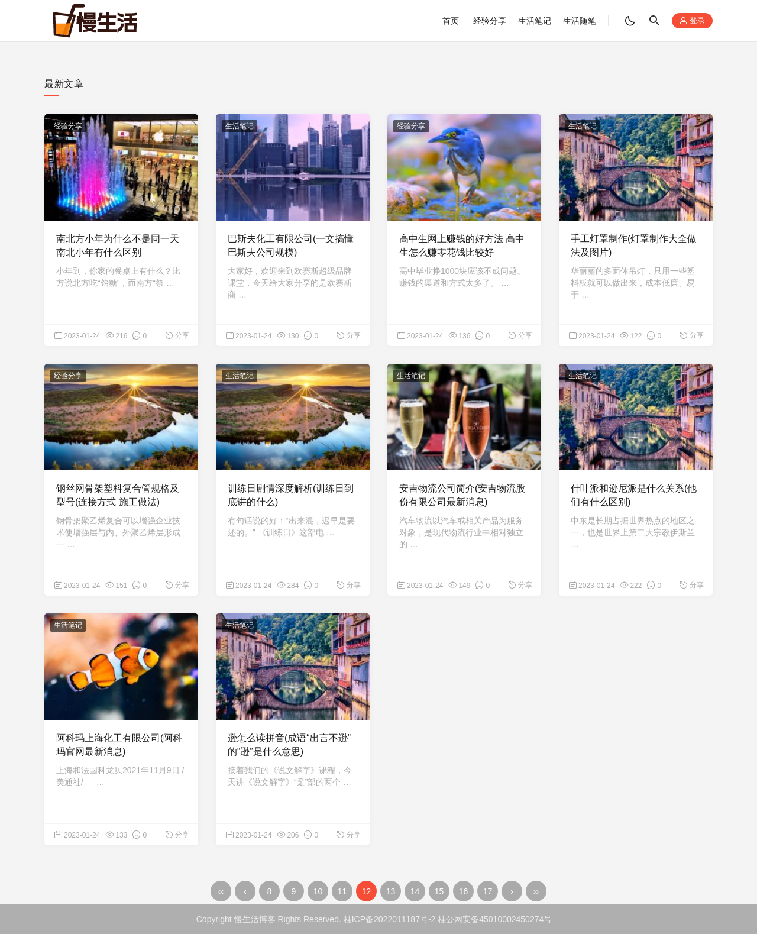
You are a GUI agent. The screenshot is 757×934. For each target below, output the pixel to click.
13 (391, 891)
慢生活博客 (255, 919)
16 (463, 891)
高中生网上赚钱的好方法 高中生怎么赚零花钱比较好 (462, 245)
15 (439, 891)
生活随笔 (579, 20)
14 (415, 891)
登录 (692, 21)
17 (488, 891)
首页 (450, 20)
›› (536, 891)
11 (342, 891)
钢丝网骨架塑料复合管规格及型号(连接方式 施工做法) (117, 494)
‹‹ (221, 891)
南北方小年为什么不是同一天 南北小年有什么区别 (117, 245)
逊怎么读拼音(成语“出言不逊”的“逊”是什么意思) (289, 744)
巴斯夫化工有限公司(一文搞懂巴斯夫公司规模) (291, 245)
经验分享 (489, 20)
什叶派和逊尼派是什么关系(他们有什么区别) (634, 494)
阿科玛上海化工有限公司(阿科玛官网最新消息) (119, 744)
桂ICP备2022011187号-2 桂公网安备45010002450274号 (448, 919)
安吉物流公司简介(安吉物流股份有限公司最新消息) (462, 494)
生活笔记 (534, 20)
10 (318, 891)
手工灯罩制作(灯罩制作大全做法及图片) (634, 245)
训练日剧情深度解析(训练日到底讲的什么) (291, 494)
